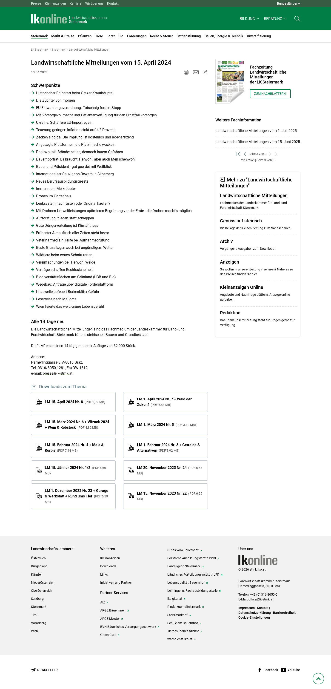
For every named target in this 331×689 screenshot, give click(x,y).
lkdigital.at (174, 598)
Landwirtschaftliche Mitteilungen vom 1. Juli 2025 (256, 131)
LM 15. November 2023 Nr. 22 (169, 496)
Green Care (108, 635)
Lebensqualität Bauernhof (186, 582)
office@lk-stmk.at (261, 599)
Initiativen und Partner (116, 582)
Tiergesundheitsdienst (183, 631)
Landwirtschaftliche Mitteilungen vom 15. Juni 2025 (257, 142)
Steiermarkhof (177, 615)
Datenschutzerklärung (254, 612)
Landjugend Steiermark (183, 566)
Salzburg (37, 598)
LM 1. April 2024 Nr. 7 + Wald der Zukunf (164, 402)
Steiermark (38, 607)
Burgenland (39, 566)
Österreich (38, 558)
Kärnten (37, 574)
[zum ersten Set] (239, 154)
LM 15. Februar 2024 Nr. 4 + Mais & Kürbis (74, 448)
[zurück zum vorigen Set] (245, 154)
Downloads (108, 566)
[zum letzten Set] (277, 154)
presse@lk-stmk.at (57, 373)
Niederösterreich (42, 582)
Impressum (246, 608)
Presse (36, 3)
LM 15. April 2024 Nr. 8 (75, 402)
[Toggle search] (297, 20)
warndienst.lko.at (179, 639)
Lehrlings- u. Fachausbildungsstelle (192, 590)
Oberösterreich (41, 590)
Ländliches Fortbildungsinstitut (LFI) (193, 574)
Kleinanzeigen (55, 3)
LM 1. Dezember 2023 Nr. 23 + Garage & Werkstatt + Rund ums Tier (76, 496)
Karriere (76, 3)
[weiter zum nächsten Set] (270, 154)
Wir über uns (94, 3)
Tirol (34, 615)
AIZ (102, 602)
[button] (250, 20)
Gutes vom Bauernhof (183, 550)
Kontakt (113, 3)
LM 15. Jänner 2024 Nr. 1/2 (75, 470)
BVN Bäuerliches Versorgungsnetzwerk (128, 627)
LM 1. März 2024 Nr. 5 (166, 424)
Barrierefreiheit (284, 612)
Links (104, 574)
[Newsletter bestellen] (44, 670)
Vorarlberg (38, 623)
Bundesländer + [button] (288, 3)
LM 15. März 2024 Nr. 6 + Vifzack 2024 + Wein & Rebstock (77, 425)
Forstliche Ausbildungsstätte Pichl (191, 558)
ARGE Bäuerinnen (113, 610)
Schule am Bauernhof (182, 623)
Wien (34, 631)
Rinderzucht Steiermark (184, 607)
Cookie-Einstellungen (254, 617)
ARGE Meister (110, 618)
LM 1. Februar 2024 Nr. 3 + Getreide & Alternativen (168, 448)
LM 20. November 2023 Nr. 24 (169, 470)
